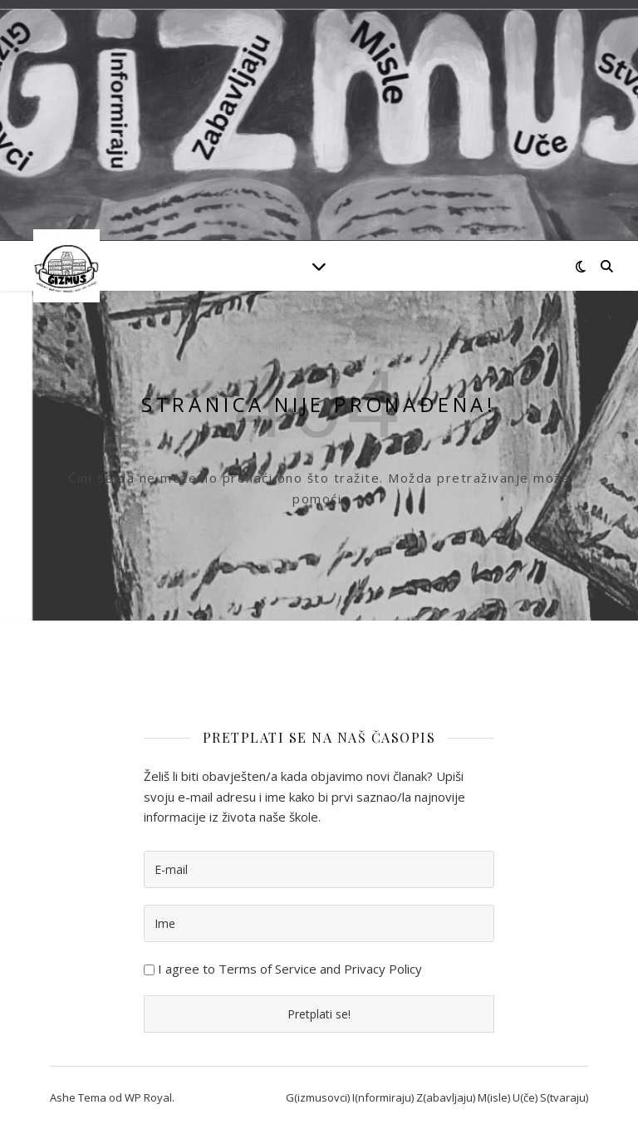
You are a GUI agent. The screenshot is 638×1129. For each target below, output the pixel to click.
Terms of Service (267, 968)
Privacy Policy (383, 968)
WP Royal (148, 1097)
